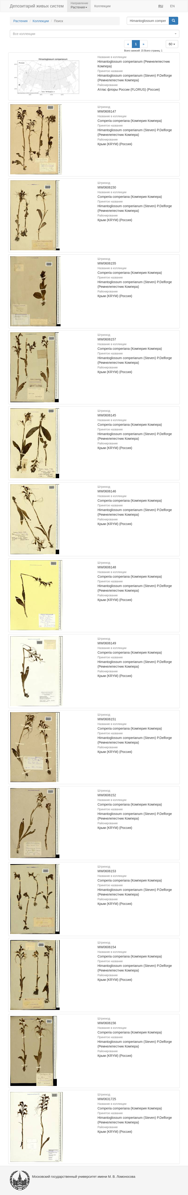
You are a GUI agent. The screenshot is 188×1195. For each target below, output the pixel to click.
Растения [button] (79, 7)
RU (160, 6)
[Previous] (128, 44)
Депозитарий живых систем (37, 6)
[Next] (144, 44)
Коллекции (102, 6)
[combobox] (94, 34)
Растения (20, 21)
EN (172, 6)
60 (172, 44)
